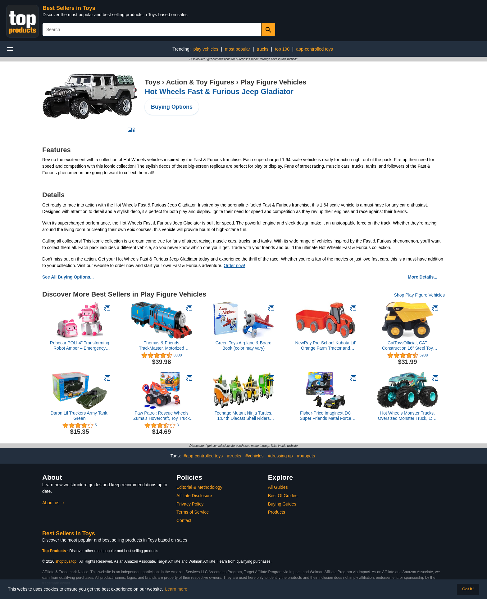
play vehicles (205, 49)
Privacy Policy (189, 503)
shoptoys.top (65, 561)
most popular (237, 49)
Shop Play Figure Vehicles (419, 295)
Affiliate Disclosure (194, 495)
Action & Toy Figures (200, 82)
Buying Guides (282, 503)
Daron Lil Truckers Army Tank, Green (79, 416)
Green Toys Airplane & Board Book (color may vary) (243, 345)
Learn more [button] (176, 589)
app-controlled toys (314, 49)
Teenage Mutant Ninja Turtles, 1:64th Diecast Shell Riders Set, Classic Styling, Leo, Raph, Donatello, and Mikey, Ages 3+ (243, 416)
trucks (262, 49)
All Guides (278, 487)
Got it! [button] (468, 589)
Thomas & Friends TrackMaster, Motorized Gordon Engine (161, 345)
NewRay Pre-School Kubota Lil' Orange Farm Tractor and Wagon (325, 345)
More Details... (422, 277)
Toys (152, 82)
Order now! (234, 265)
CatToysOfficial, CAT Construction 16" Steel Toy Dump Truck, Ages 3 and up (408, 345)
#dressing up (280, 455)
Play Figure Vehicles (273, 82)
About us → (53, 502)
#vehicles (254, 455)
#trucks (234, 455)
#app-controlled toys (203, 455)
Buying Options (172, 107)
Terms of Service (192, 512)
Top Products (54, 551)
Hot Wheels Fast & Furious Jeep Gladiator (219, 91)
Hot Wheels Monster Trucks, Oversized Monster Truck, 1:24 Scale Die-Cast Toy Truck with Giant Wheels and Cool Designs (407, 416)
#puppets (306, 455)
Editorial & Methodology (199, 487)
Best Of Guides (283, 495)
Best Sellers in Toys (69, 8)
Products (276, 512)
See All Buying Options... (68, 277)
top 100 (282, 49)
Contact (183, 520)
